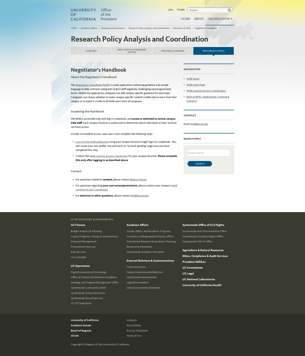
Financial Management (83, 241)
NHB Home (193, 78)
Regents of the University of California (107, 344)
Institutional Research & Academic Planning (151, 241)
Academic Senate (81, 325)
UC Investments (192, 267)
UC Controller (78, 257)
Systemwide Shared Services (87, 298)
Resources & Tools (182, 28)
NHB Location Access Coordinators (206, 90)
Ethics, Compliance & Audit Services (205, 256)
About (199, 19)
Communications (136, 267)
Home (185, 19)
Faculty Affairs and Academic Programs (149, 231)
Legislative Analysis (138, 282)
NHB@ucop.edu (139, 195)
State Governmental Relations (143, 287)
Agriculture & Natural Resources (202, 250)
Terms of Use (134, 335)
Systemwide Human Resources (88, 293)
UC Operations (80, 266)
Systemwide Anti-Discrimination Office (204, 231)
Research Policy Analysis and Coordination (149, 28)
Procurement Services (83, 246)
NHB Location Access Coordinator (108, 156)
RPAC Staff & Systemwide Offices (132, 51)
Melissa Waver (138, 179)
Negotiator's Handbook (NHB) (92, 85)
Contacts (132, 320)
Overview (91, 51)
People (181, 9)
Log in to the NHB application (92, 142)
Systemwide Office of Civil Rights (203, 225)
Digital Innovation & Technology (89, 272)
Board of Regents (81, 330)
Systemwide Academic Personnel (145, 252)
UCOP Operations (81, 303)
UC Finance (78, 225)
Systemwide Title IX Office (197, 241)
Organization (219, 20)
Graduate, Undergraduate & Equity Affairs (150, 236)
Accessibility (134, 325)
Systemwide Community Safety (88, 287)
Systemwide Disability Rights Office (202, 236)
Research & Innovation (139, 246)
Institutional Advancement (142, 277)
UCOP (74, 28)
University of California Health (201, 285)
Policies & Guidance (172, 51)
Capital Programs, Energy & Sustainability (94, 236)
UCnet (74, 335)
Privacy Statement (137, 330)
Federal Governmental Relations (145, 272)
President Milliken (194, 262)
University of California (85, 320)
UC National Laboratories (198, 279)
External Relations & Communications (150, 260)
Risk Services (78, 252)
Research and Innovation (113, 28)
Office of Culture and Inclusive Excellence (94, 277)
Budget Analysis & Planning (86, 231)
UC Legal (188, 273)
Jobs (170, 9)
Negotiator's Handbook (206, 28)
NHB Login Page (196, 84)
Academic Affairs (89, 28)
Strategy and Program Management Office (94, 282)
